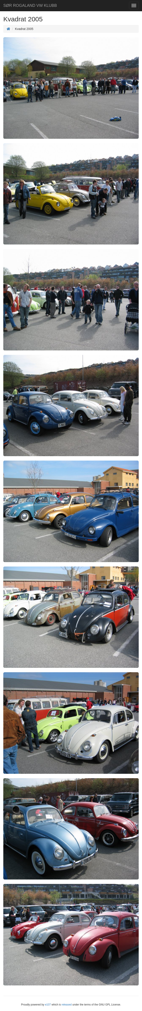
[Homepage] (8, 29)
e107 (48, 1004)
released (67, 1004)
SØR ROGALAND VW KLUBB (30, 5)
